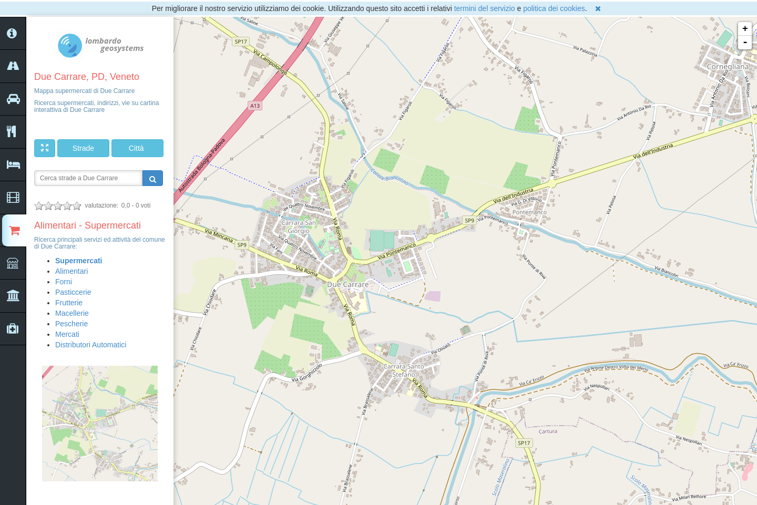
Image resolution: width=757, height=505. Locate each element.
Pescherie (71, 324)
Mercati (67, 334)
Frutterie (69, 302)
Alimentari (71, 271)
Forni (63, 281)
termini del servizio (484, 8)
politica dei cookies (554, 8)
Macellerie (72, 313)
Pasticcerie (73, 292)
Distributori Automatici (90, 345)
